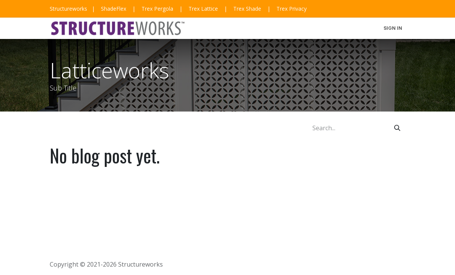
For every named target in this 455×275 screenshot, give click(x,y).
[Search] (397, 128)
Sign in (393, 28)
